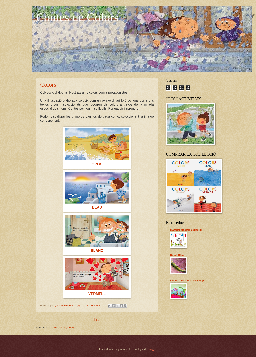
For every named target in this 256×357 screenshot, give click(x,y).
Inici (97, 320)
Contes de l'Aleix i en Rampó (187, 280)
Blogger (152, 349)
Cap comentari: (94, 305)
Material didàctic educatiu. (186, 229)
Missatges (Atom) (64, 327)
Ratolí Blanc (177, 255)
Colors (48, 84)
